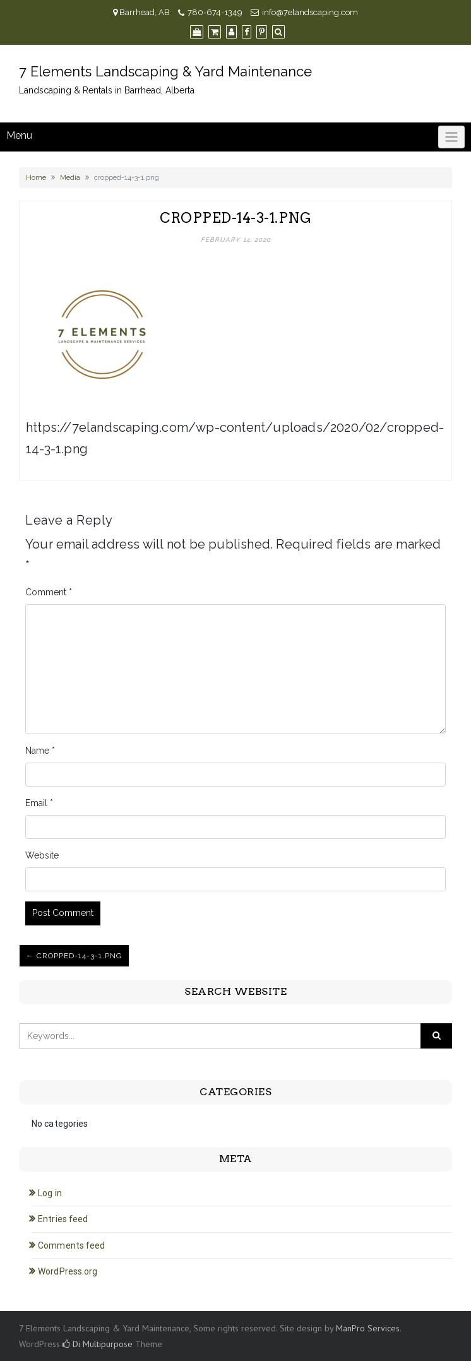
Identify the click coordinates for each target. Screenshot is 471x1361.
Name (40, 751)
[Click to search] (436, 1036)
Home (36, 177)
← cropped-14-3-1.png (74, 955)
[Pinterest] (261, 32)
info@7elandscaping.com (310, 12)
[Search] (278, 32)
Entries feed (63, 1219)
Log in (50, 1193)
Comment (48, 592)
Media (70, 177)
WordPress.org (67, 1271)
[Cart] (214, 32)
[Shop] (196, 32)
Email (39, 803)
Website (42, 855)
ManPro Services (368, 1328)
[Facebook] (246, 32)
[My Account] (231, 32)
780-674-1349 (215, 12)
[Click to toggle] (451, 137)
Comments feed (71, 1245)
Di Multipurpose (98, 1344)
